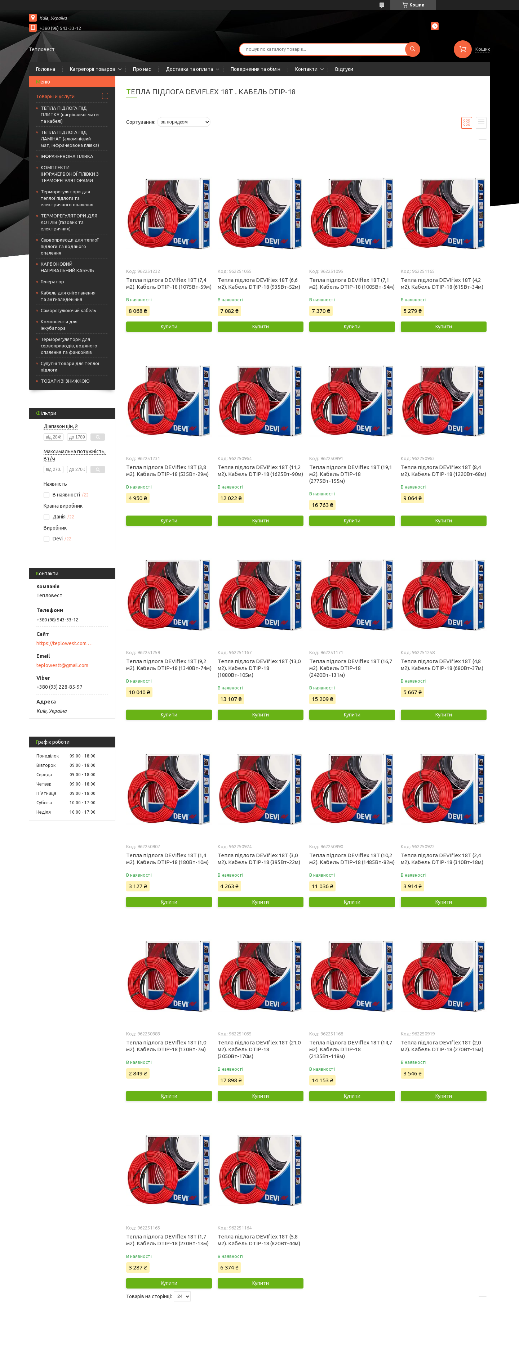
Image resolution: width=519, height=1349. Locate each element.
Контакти (306, 69)
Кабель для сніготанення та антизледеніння (68, 296)
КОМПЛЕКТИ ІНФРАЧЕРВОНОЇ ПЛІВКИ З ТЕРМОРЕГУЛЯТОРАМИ (70, 174)
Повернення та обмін (255, 69)
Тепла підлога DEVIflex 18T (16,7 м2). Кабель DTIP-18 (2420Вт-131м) (350, 668)
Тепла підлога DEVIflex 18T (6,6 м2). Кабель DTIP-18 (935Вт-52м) (259, 283)
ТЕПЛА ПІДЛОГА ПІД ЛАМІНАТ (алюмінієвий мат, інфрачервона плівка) (70, 139)
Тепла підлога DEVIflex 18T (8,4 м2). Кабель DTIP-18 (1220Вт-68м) (443, 470)
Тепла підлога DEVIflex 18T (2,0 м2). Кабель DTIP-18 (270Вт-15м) (442, 1045)
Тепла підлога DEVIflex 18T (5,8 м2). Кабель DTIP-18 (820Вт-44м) (259, 1239)
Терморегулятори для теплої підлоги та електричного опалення (67, 198)
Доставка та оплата (189, 69)
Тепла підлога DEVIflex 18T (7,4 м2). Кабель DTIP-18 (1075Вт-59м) (169, 283)
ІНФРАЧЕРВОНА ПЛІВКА (67, 156)
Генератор (52, 281)
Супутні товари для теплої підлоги (70, 366)
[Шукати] (412, 49)
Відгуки (344, 69)
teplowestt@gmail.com (62, 665)
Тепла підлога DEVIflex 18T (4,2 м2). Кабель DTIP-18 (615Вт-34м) (442, 283)
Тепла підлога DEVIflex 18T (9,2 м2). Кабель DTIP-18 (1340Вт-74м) (169, 664)
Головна (45, 69)
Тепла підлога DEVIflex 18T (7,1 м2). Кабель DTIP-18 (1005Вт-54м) (352, 283)
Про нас (142, 69)
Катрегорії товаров (92, 69)
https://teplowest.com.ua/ (65, 643)
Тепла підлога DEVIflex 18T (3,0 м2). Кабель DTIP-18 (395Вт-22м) (259, 858)
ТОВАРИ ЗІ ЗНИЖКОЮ (65, 380)
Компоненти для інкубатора (59, 324)
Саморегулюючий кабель (68, 310)
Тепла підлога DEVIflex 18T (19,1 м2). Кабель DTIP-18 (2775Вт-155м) (350, 474)
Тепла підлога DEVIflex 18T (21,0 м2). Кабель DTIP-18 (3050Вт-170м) (259, 1049)
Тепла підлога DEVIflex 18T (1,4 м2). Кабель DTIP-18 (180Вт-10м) (167, 858)
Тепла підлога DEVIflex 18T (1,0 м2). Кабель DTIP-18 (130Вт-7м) (166, 1045)
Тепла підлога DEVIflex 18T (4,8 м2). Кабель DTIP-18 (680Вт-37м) (442, 664)
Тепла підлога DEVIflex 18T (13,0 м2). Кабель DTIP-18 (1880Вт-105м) (259, 668)
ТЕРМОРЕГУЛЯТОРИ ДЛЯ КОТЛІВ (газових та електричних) (69, 222)
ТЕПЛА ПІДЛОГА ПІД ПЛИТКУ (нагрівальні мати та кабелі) (70, 114)
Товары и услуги (55, 96)
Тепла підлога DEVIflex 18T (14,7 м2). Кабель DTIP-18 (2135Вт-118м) (350, 1049)
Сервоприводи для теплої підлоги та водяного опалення (70, 246)
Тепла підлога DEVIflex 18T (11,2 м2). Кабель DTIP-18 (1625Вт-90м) (260, 470)
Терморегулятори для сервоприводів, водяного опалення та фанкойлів (69, 346)
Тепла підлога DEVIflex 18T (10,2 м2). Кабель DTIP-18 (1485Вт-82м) (352, 858)
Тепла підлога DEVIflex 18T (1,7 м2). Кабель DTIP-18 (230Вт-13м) (167, 1239)
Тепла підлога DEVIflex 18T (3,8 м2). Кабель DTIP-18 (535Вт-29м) (167, 470)
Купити (169, 326)
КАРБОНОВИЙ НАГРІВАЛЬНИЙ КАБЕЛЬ (67, 267)
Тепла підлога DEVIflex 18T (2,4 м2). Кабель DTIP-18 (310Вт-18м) (442, 858)
